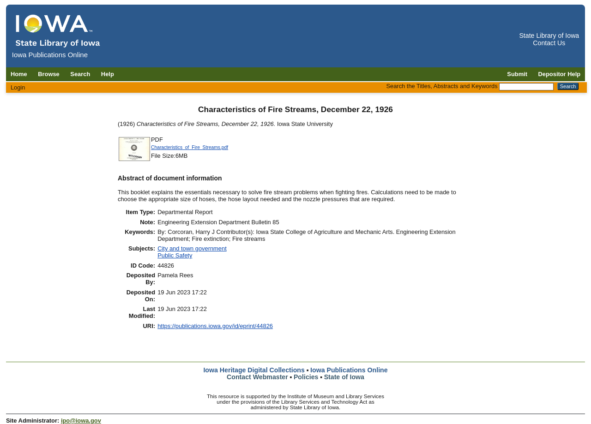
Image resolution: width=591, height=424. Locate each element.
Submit (517, 74)
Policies (306, 377)
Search (80, 74)
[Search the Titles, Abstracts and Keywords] (526, 86)
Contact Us (549, 43)
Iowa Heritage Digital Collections (253, 370)
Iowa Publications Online (349, 370)
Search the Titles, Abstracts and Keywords (441, 86)
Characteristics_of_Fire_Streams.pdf (189, 147)
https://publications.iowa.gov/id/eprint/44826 (215, 325)
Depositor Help (559, 74)
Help (107, 74)
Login (18, 87)
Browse (49, 74)
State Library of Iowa (549, 35)
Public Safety (174, 255)
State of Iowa (344, 377)
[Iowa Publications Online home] (58, 31)
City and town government (192, 248)
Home (19, 74)
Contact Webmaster (257, 377)
